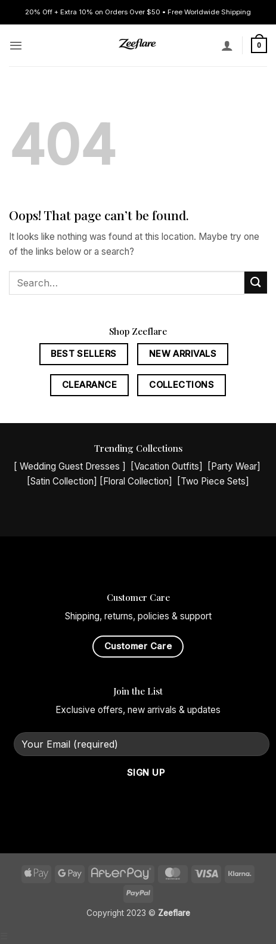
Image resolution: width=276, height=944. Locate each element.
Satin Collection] (63, 481)
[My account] (227, 45)
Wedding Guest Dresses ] (73, 466)
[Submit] (255, 283)
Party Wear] (236, 466)
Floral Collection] (137, 481)
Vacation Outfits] (168, 466)
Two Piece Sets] (215, 481)
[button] (16, 45)
